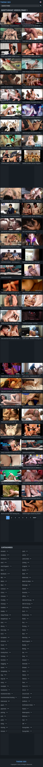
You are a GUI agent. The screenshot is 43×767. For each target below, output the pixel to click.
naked (25, 588)
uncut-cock (27, 693)
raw (25, 633)
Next (34, 517)
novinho (26, 592)
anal (4, 562)
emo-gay (5, 630)
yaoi (25, 720)
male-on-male (28, 581)
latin (25, 551)
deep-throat (6, 615)
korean (4, 731)
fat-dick (4, 660)
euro (4, 633)
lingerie (26, 566)
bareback (5, 573)
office (25, 596)
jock (3, 716)
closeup (4, 603)
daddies (4, 607)
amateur (5, 555)
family (4, 648)
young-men (27, 731)
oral (25, 611)
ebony (4, 626)
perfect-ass (27, 615)
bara (4, 570)
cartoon (5, 588)
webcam (26, 716)
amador (5, 551)
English (41, 2)
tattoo (25, 675)
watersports (27, 712)
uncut (25, 690)
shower (26, 667)
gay (4, 675)
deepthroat (6, 618)
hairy (4, 682)
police (25, 630)
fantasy (5, 656)
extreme (5, 641)
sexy (25, 656)
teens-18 (26, 686)
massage (26, 585)
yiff (24, 723)
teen (25, 682)
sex (25, 652)
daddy (4, 611)
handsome (5, 690)
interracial (5, 701)
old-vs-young (27, 603)
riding (25, 648)
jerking (4, 712)
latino (25, 555)
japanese (5, 708)
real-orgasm (27, 641)
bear (4, 585)
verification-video (28, 705)
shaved (25, 660)
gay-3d (4, 678)
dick (4, 622)
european (5, 637)
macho (25, 570)
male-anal (26, 577)
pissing (26, 626)
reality (25, 645)
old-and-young (28, 600)
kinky (4, 723)
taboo (25, 671)
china (4, 592)
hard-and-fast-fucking (9, 697)
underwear (27, 697)
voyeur (25, 708)
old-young (27, 607)
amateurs (5, 558)
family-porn (6, 652)
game (4, 667)
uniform (26, 701)
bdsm (4, 581)
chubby (5, 600)
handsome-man (7, 693)
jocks (4, 720)
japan (4, 705)
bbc (3, 577)
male (25, 573)
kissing (4, 727)
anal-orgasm (6, 566)
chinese (4, 596)
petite (25, 618)
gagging (5, 663)
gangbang (5, 671)
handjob (5, 686)
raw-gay (26, 637)
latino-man (27, 558)
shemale (26, 663)
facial (4, 645)
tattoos (26, 678)
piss (25, 622)
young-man (27, 727)
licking (26, 562)
